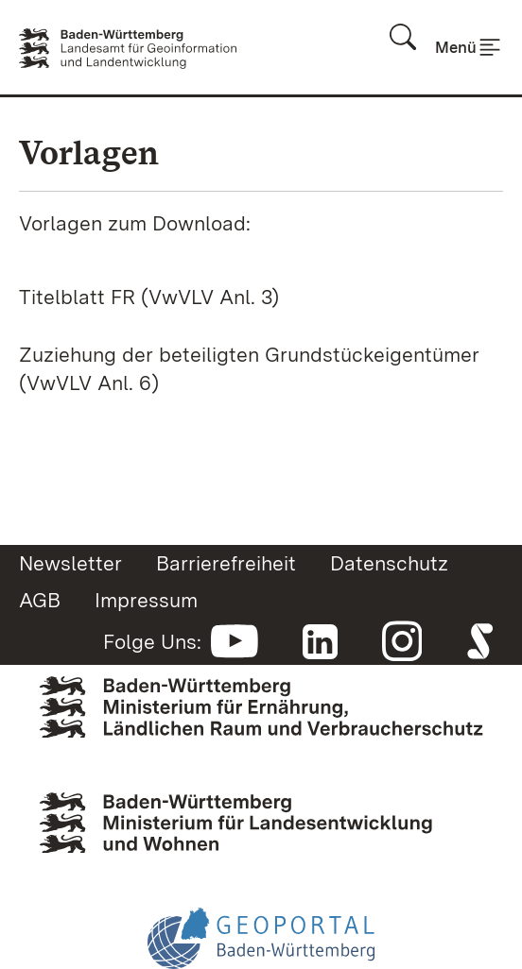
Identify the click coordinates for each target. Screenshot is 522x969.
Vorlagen (89, 152)
